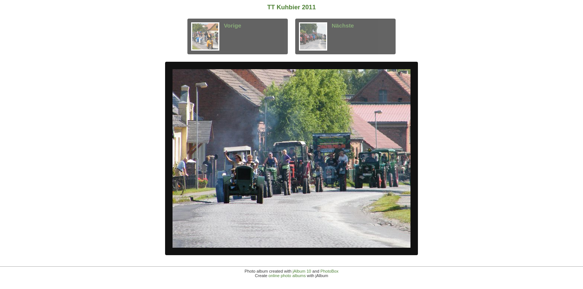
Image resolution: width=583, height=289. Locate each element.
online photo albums (287, 275)
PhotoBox (330, 271)
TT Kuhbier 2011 (291, 7)
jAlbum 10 (302, 271)
